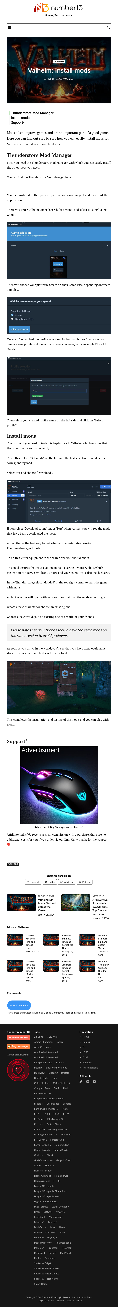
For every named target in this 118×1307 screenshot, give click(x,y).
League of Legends (44, 1185)
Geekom (38, 1155)
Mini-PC (52, 1222)
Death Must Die (42, 1093)
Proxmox (66, 1247)
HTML (56, 1180)
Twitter (50, 882)
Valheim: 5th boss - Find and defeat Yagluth (103, 941)
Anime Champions (43, 1041)
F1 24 (47, 1113)
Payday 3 (52, 1237)
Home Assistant (42, 1175)
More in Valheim (18, 927)
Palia (62, 1232)
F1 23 (37, 1113)
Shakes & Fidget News (46, 1278)
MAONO (60, 1211)
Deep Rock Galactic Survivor (49, 1098)
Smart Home (40, 1283)
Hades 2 (49, 1165)
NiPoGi (38, 1232)
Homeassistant (42, 1180)
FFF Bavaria (40, 1139)
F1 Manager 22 (55, 1119)
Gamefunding (62, 1144)
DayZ (57, 1088)
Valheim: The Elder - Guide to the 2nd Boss (104, 967)
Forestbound (57, 1139)
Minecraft (39, 1222)
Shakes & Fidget (42, 1263)
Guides (38, 1165)
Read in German (74, 1300)
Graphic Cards (64, 1160)
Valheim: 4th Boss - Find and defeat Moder (31, 967)
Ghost (50, 1155)
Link (93, 1012)
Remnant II (39, 1252)
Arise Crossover (42, 1046)
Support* (17, 122)
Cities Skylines (41, 1083)
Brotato (65, 1072)
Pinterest (85, 882)
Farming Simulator (58, 1129)
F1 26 (66, 1113)
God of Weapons (43, 1160)
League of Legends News (47, 1196)
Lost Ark (48, 1211)
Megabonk (39, 1216)
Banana (60, 1062)
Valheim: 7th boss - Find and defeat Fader (31, 941)
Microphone (55, 1216)
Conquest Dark (42, 1088)
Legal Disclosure (46, 1300)
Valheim (59, 61)
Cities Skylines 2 (61, 1083)
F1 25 (56, 1113)
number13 (48, 1297)
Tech (84, 1046)
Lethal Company (60, 1206)
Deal (65, 1088)
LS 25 (85, 1052)
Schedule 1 (51, 1258)
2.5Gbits (38, 1036)
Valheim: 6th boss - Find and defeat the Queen (47, 905)
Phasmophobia (63, 1242)
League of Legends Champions (50, 1191)
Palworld (39, 1237)
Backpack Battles (43, 1062)
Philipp (49, 78)
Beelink (38, 1067)
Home (85, 1036)
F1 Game (39, 1119)
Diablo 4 (38, 1103)
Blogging (53, 1072)
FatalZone (65, 1134)
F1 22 (65, 1108)
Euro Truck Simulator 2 (46, 1108)
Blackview (39, 1072)
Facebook (33, 882)
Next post (98, 896)
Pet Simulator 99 (43, 1242)
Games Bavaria (42, 1149)
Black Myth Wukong (56, 1067)
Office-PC (50, 1232)
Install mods (20, 118)
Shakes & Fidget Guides (46, 1273)
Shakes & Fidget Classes (47, 1268)
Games (86, 1041)
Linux (37, 1211)
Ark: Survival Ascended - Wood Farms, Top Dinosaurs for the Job (101, 907)
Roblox (37, 1258)
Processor (53, 1247)
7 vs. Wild (52, 1036)
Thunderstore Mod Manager (32, 113)
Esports (67, 1103)
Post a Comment (19, 1005)
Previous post (46, 896)
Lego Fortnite (41, 1206)
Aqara (60, 1041)
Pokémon (39, 1247)
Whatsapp (66, 882)
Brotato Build (41, 1077)
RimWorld (65, 1252)
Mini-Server (40, 1227)
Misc (52, 1227)
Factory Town (54, 1124)
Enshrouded (53, 1103)
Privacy (60, 1300)
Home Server (61, 1175)
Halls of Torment (43, 1170)
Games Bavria (60, 1149)
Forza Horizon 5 (42, 1144)
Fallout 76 (39, 1129)
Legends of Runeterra (45, 1201)
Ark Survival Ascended (46, 1052)
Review (53, 1252)
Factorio (38, 1124)
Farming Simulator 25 (45, 1134)
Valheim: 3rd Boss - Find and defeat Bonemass (67, 967)
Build (54, 1077)
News (62, 1227)
